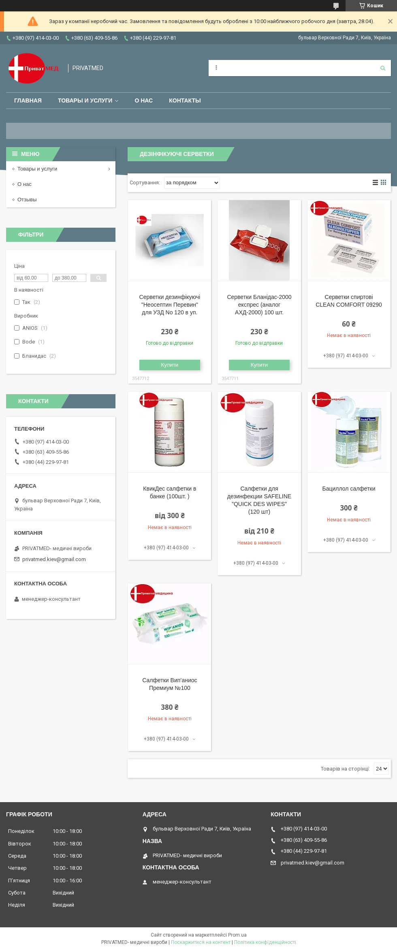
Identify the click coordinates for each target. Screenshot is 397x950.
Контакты (185, 100)
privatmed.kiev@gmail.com (54, 559)
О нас (143, 100)
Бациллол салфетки (349, 488)
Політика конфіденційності (265, 942)
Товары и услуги (85, 100)
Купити (170, 365)
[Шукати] (383, 68)
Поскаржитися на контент (201, 942)
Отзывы (27, 199)
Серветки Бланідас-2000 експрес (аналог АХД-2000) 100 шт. (259, 305)
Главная (28, 100)
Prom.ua (237, 935)
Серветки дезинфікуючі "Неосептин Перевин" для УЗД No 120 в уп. (170, 305)
